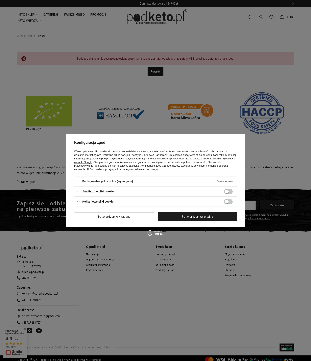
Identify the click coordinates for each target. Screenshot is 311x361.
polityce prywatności (112, 158)
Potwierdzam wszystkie (197, 216)
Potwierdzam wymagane (114, 216)
